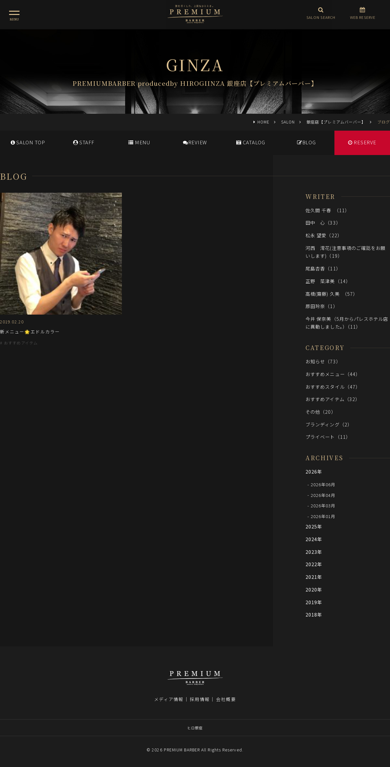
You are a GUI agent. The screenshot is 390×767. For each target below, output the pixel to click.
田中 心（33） (323, 222)
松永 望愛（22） (324, 235)
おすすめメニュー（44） (333, 373)
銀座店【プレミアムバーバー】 (336, 121)
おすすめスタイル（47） (333, 386)
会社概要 (226, 699)
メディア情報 (168, 699)
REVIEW (195, 142)
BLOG (306, 142)
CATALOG (250, 142)
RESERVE (362, 142)
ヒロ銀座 (195, 727)
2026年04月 (323, 495)
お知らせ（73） (323, 361)
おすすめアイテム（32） (333, 399)
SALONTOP (28, 142)
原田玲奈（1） (322, 306)
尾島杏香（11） (323, 268)
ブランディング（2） (329, 424)
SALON (288, 121)
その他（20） (321, 411)
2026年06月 (323, 484)
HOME (263, 121)
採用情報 (199, 699)
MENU (139, 142)
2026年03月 (323, 505)
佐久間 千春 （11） (328, 210)
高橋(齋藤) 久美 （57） (332, 293)
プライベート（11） (328, 436)
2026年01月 (323, 516)
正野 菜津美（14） (328, 281)
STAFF (83, 142)
